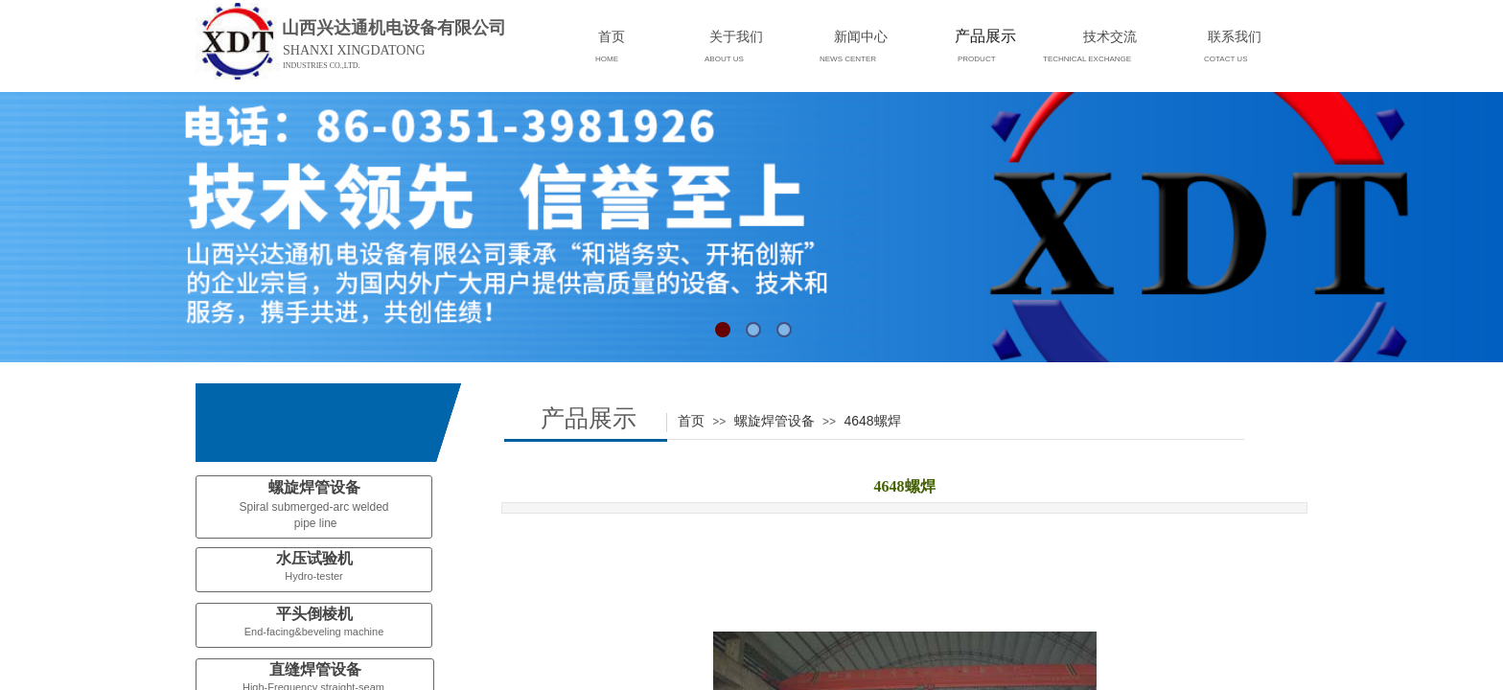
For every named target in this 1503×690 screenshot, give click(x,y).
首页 (691, 420)
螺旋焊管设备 (774, 420)
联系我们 (1234, 36)
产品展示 (985, 36)
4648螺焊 (872, 420)
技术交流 (1110, 36)
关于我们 (736, 36)
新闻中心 (861, 36)
